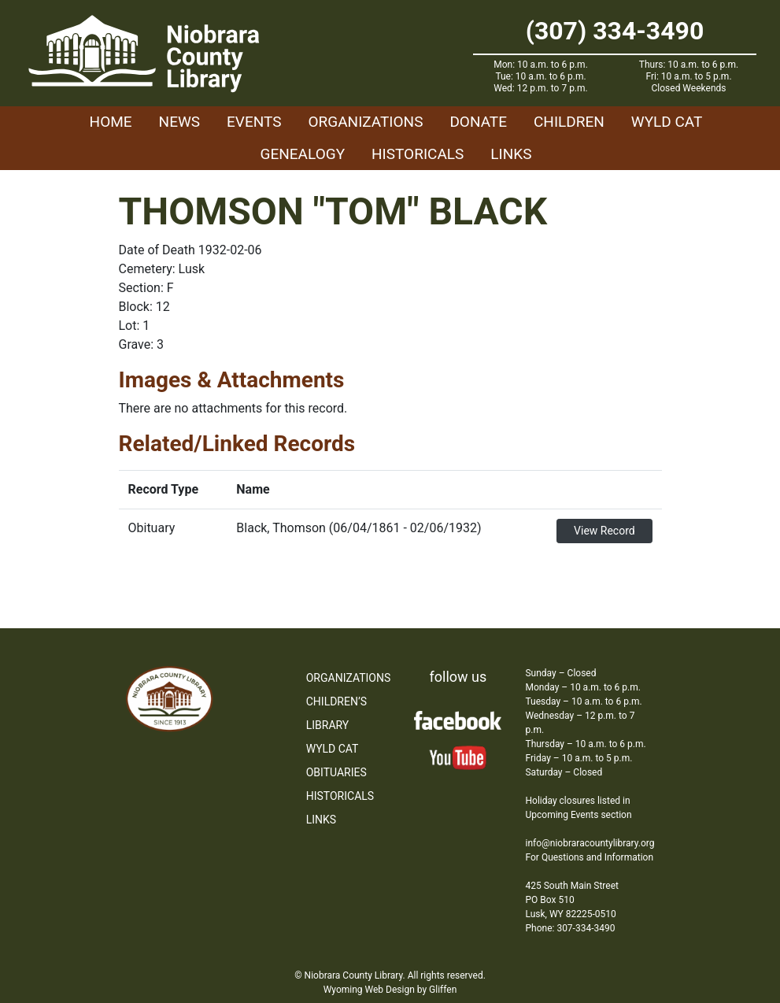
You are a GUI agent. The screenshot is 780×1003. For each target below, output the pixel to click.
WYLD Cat (667, 122)
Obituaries (336, 772)
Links (510, 154)
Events (254, 122)
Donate (478, 122)
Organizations (365, 122)
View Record (604, 530)
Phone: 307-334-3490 (570, 928)
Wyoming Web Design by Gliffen (390, 989)
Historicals (418, 154)
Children (569, 122)
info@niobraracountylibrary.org (589, 843)
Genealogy (303, 154)
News (180, 122)
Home (111, 122)
